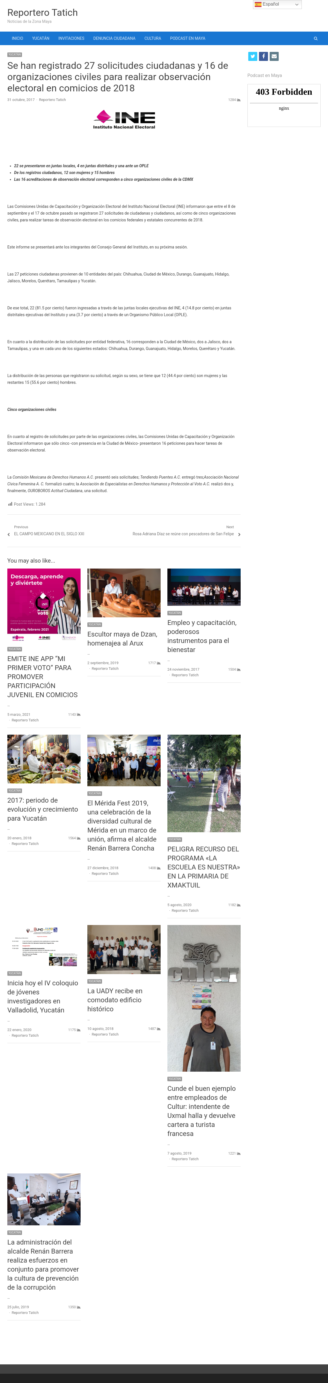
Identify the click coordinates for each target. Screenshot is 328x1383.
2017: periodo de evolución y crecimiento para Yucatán (42, 809)
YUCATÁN (40, 38)
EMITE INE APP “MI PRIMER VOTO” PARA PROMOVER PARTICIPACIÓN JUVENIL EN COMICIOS (42, 677)
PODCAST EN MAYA (187, 38)
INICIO (17, 38)
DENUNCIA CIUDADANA (114, 38)
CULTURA (153, 38)
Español (267, 4)
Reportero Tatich (42, 12)
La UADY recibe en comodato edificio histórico (115, 1000)
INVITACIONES (71, 38)
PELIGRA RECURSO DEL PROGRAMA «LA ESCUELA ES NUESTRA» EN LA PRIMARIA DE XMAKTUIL (203, 867)
